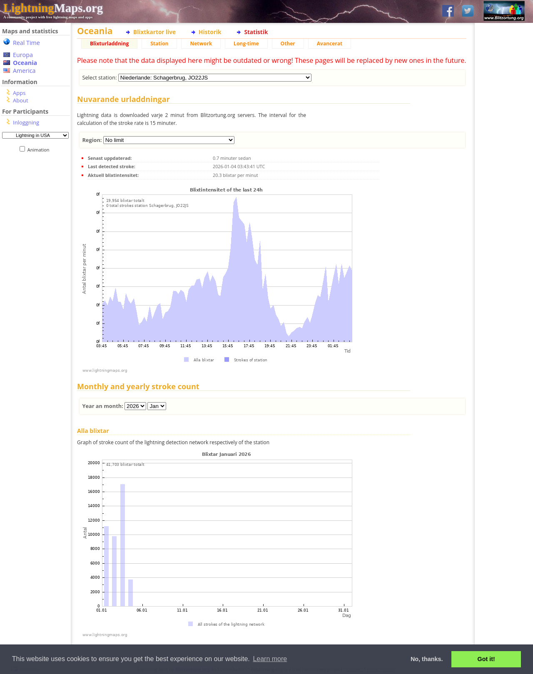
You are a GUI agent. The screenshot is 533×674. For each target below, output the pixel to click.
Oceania (25, 63)
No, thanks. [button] (427, 659)
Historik (210, 32)
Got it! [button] (486, 659)
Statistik (256, 32)
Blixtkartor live (154, 32)
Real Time (26, 43)
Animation (40, 150)
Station (159, 43)
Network (201, 43)
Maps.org (53, 8)
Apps (19, 93)
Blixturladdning (109, 43)
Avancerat (329, 43)
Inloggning (26, 122)
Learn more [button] (270, 658)
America (24, 71)
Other (288, 43)
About (20, 100)
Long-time (246, 43)
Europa (23, 55)
